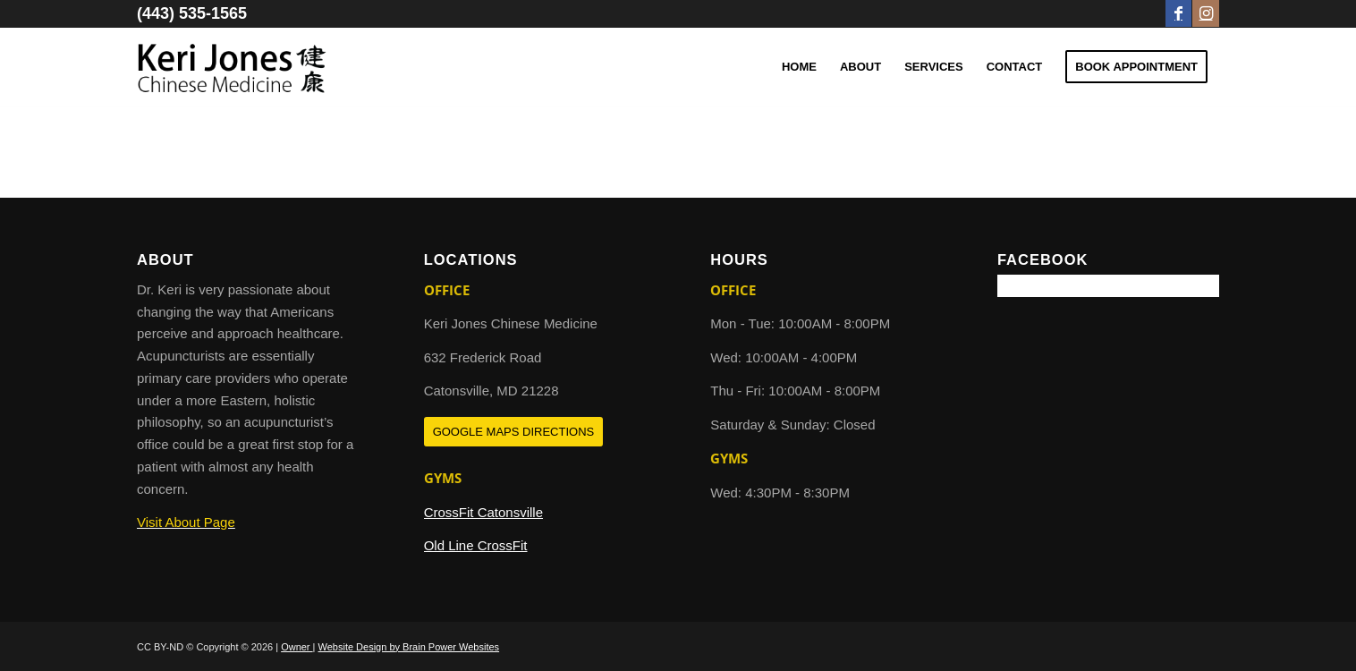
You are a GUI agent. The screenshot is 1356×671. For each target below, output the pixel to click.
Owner (296, 646)
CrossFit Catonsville (483, 512)
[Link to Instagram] (1205, 13)
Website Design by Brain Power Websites (409, 646)
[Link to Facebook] (1178, 13)
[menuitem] (799, 67)
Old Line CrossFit (476, 545)
